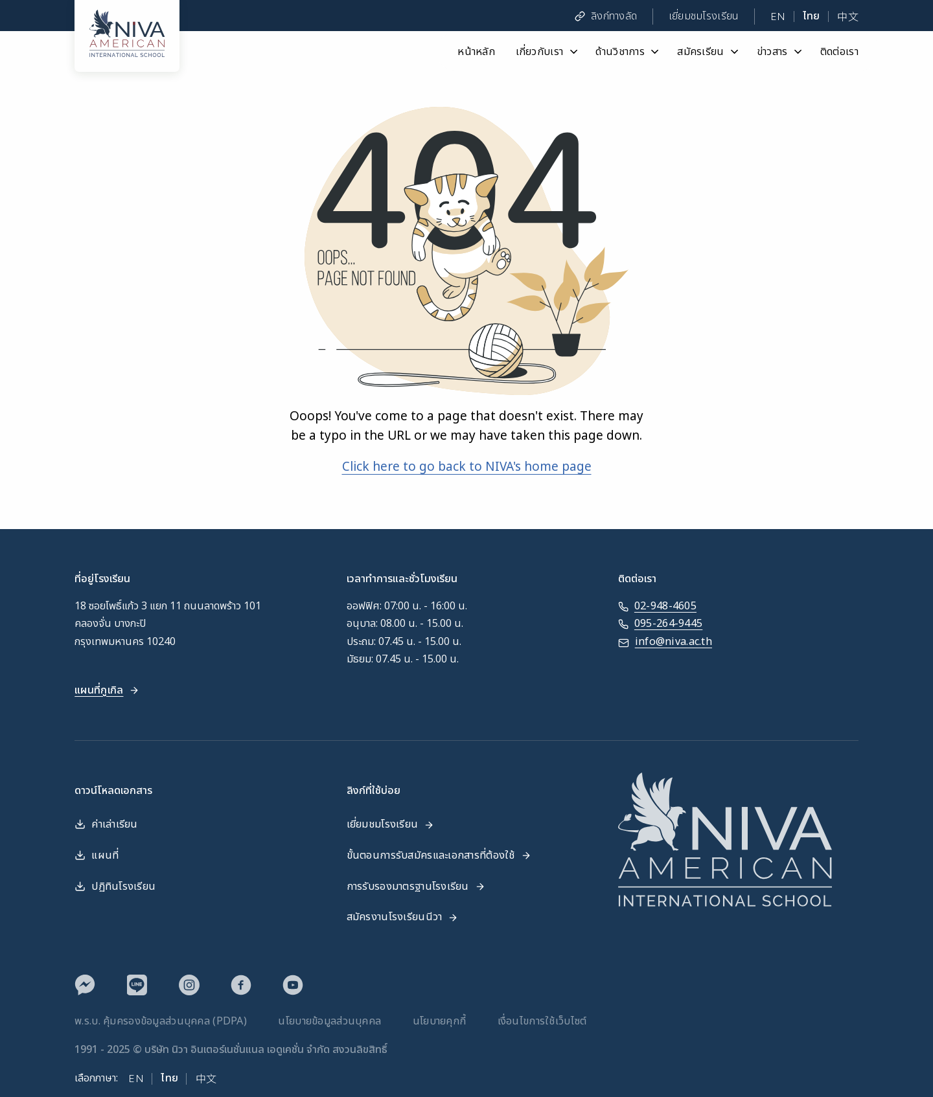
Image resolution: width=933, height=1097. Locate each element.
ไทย (811, 16)
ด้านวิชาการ (628, 51)
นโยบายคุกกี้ (439, 1021)
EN (778, 16)
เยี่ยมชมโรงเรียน (704, 16)
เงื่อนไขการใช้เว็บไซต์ (542, 1021)
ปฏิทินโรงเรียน (115, 886)
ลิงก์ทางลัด (606, 16)
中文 (847, 16)
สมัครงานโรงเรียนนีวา (403, 917)
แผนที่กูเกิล (107, 690)
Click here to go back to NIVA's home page (467, 467)
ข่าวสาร (780, 51)
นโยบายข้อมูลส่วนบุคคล (329, 1021)
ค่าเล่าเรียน (106, 824)
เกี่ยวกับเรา (548, 51)
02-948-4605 (657, 606)
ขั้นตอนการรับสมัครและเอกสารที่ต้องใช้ (439, 855)
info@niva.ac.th (665, 642)
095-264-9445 (660, 624)
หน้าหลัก (476, 51)
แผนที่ (97, 855)
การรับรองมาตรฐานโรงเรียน (416, 886)
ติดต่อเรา (839, 51)
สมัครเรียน (709, 51)
